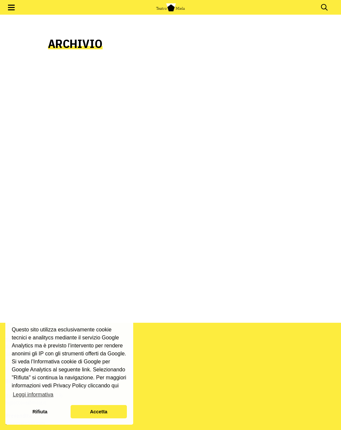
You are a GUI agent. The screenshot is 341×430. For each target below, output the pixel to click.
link (86, 369)
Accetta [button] (98, 411)
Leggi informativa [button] (33, 394)
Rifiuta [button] (39, 411)
